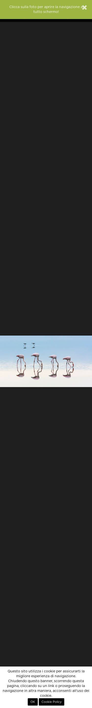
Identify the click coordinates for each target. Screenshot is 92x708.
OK (32, 701)
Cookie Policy (51, 701)
